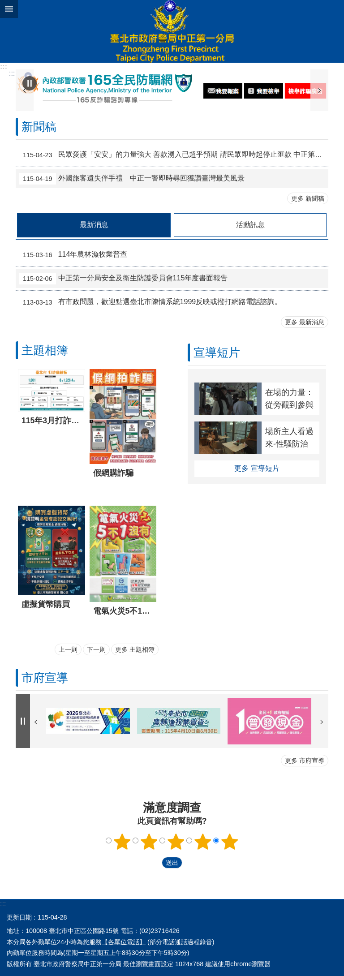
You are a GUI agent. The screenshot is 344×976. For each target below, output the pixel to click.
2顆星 (149, 841)
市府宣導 (45, 677)
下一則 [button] (319, 90)
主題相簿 (45, 350)
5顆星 (229, 841)
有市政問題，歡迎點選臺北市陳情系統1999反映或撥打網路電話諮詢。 (150, 302)
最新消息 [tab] (94, 224)
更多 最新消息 (304, 322)
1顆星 (122, 841)
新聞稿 (39, 126)
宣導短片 (217, 352)
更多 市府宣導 (304, 760)
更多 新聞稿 (307, 198)
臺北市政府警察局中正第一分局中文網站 (172, 31)
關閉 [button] (9, 9)
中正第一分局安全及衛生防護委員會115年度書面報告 (123, 278)
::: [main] (12, 73)
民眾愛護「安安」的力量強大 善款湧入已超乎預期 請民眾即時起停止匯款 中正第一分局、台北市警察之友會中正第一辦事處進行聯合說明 (173, 155)
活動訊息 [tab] (250, 224)
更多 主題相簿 (135, 649)
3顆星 (176, 841)
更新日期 (19, 917)
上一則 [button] (68, 649)
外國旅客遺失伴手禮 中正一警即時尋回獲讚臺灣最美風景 (132, 179)
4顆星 (202, 841)
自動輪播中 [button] (29, 83)
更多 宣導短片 (256, 468)
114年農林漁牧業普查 (73, 255)
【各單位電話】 (124, 942)
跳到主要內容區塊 (4, 4)
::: (3, 66)
